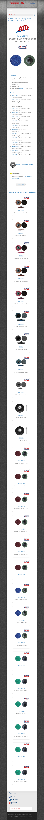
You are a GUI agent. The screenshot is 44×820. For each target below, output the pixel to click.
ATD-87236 (15, 99)
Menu (22, 10)
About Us (25, 814)
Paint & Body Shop (23, 19)
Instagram (13, 800)
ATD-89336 (15, 150)
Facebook (13, 797)
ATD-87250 (15, 104)
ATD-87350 (15, 116)
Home (12, 19)
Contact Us (30, 814)
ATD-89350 (15, 155)
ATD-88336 (15, 125)
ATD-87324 (15, 108)
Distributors (15, 814)
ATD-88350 (15, 129)
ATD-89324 (15, 146)
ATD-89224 (15, 133)
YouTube (13, 803)
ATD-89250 (15, 142)
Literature (20, 814)
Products (10, 814)
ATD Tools (22, 3)
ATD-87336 (15, 112)
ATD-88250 (15, 121)
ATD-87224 (15, 95)
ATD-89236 (15, 138)
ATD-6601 (21, 88)
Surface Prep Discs (17, 21)
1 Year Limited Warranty (24, 165)
